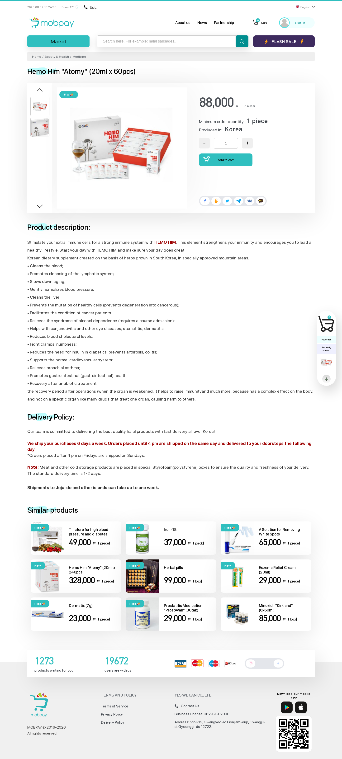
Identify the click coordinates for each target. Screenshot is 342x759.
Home (36, 56)
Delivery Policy (112, 722)
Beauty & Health (57, 56)
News (202, 22)
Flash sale (284, 41)
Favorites (326, 339)
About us (182, 22)
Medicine (79, 56)
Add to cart (218, 159)
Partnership (224, 22)
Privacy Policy (112, 714)
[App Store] (301, 707)
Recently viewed (326, 349)
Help (90, 7)
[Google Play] (287, 707)
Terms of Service (114, 706)
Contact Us (187, 706)
